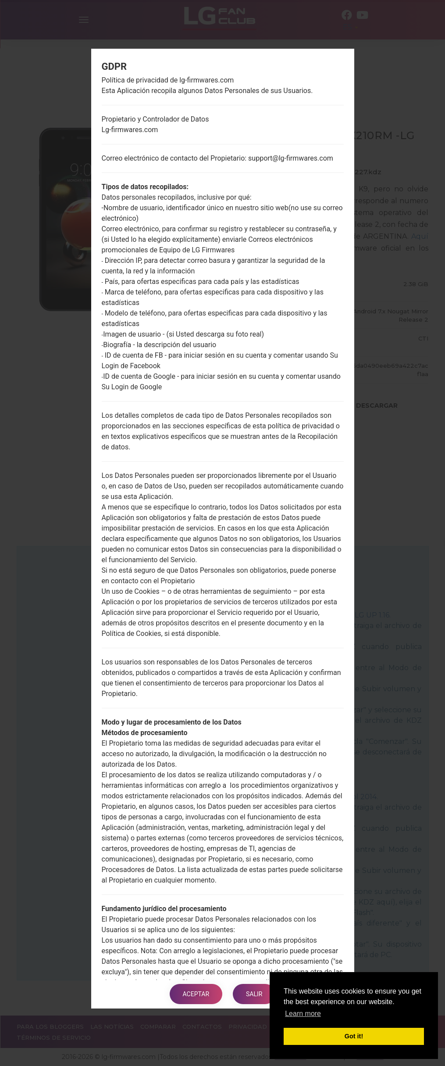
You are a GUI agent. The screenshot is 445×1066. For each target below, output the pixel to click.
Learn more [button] (303, 1013)
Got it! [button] (354, 1036)
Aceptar (196, 994)
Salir (254, 994)
